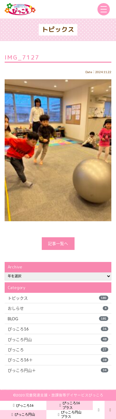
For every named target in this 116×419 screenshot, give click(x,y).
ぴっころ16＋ (58, 359)
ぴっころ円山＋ (58, 370)
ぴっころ (58, 349)
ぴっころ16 (58, 328)
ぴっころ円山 (58, 339)
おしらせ (58, 308)
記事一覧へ (58, 243)
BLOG (58, 318)
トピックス (58, 298)
